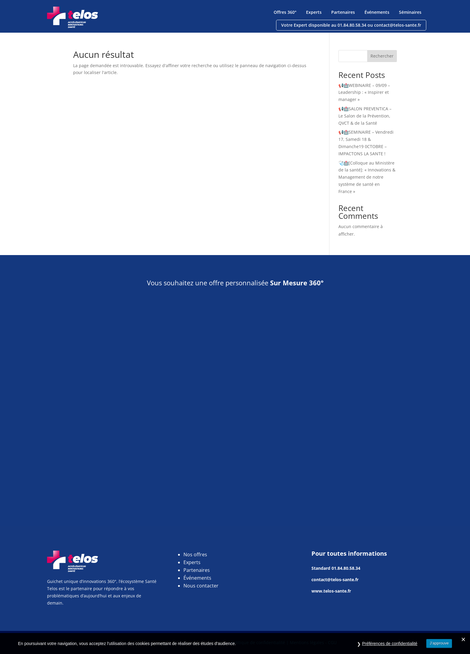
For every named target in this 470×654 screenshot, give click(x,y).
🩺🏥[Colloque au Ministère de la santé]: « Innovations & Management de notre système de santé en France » (366, 177)
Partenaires (343, 12)
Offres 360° (285, 12)
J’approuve (439, 646)
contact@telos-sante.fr (334, 579)
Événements (376, 12)
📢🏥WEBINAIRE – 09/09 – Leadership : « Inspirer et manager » (364, 92)
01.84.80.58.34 (346, 568)
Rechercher (382, 56)
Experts (314, 12)
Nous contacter (201, 585)
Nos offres (195, 554)
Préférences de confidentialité (389, 646)
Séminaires (410, 12)
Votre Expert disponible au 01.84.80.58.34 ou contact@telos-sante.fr (351, 25)
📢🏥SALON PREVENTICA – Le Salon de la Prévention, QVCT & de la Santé (364, 116)
